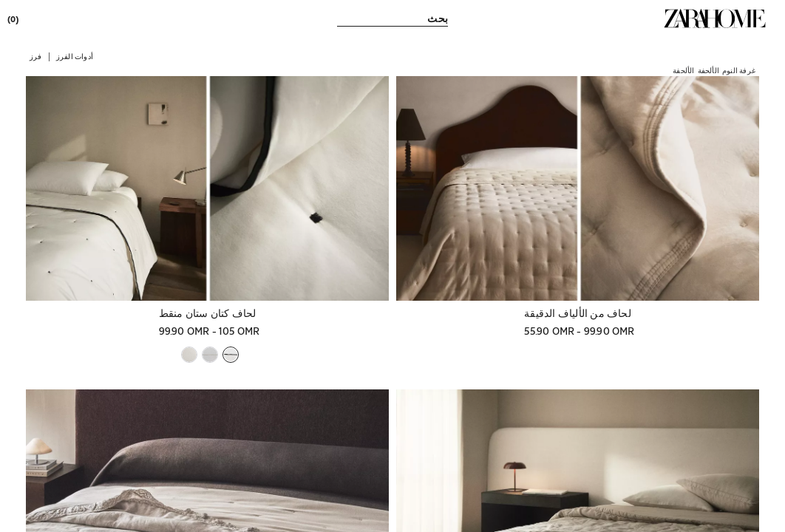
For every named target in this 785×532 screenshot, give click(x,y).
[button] (74, 55)
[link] (714, 18)
